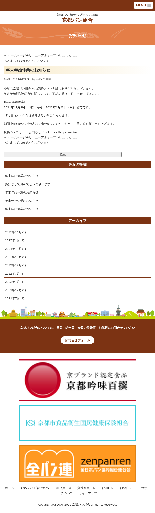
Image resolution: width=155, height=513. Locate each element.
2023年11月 (13, 257)
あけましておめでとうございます (28, 61)
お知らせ (35, 132)
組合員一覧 (63, 488)
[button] (143, 5)
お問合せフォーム (77, 340)
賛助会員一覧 (87, 488)
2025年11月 (13, 232)
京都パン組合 (77, 19)
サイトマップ (88, 493)
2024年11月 (13, 249)
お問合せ (126, 488)
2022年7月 (12, 273)
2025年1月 (12, 240)
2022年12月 (13, 265)
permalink (70, 132)
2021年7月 (12, 298)
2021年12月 (13, 290)
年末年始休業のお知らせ (21, 176)
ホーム (9, 488)
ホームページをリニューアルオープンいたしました (40, 55)
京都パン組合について (35, 488)
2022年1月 (12, 282)
